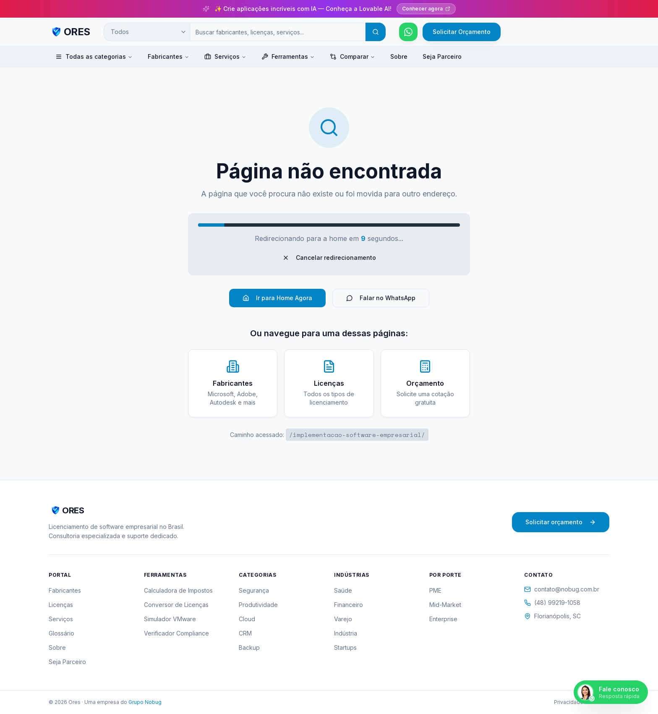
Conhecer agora (426, 8)
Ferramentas (288, 56)
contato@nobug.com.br (561, 589)
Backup (249, 647)
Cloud (247, 618)
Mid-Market (445, 604)
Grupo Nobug (145, 702)
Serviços (225, 56)
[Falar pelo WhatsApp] (408, 32)
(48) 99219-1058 (552, 602)
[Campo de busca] (278, 32)
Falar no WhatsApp (380, 297)
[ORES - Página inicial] (69, 31)
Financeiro (348, 604)
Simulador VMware (170, 618)
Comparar (352, 56)
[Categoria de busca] (147, 32)
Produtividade (258, 604)
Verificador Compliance (176, 633)
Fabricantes (168, 56)
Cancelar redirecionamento (329, 257)
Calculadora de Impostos (178, 590)
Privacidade (568, 702)
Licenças (61, 604)
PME (435, 590)
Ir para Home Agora (277, 297)
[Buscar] (376, 32)
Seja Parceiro (442, 56)
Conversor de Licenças (176, 604)
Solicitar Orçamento (462, 31)
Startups (345, 647)
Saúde (343, 590)
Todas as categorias (94, 56)
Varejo (343, 618)
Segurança (254, 590)
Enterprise (443, 618)
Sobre (398, 56)
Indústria (345, 633)
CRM (245, 633)
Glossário (61, 633)
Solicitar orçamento (560, 522)
